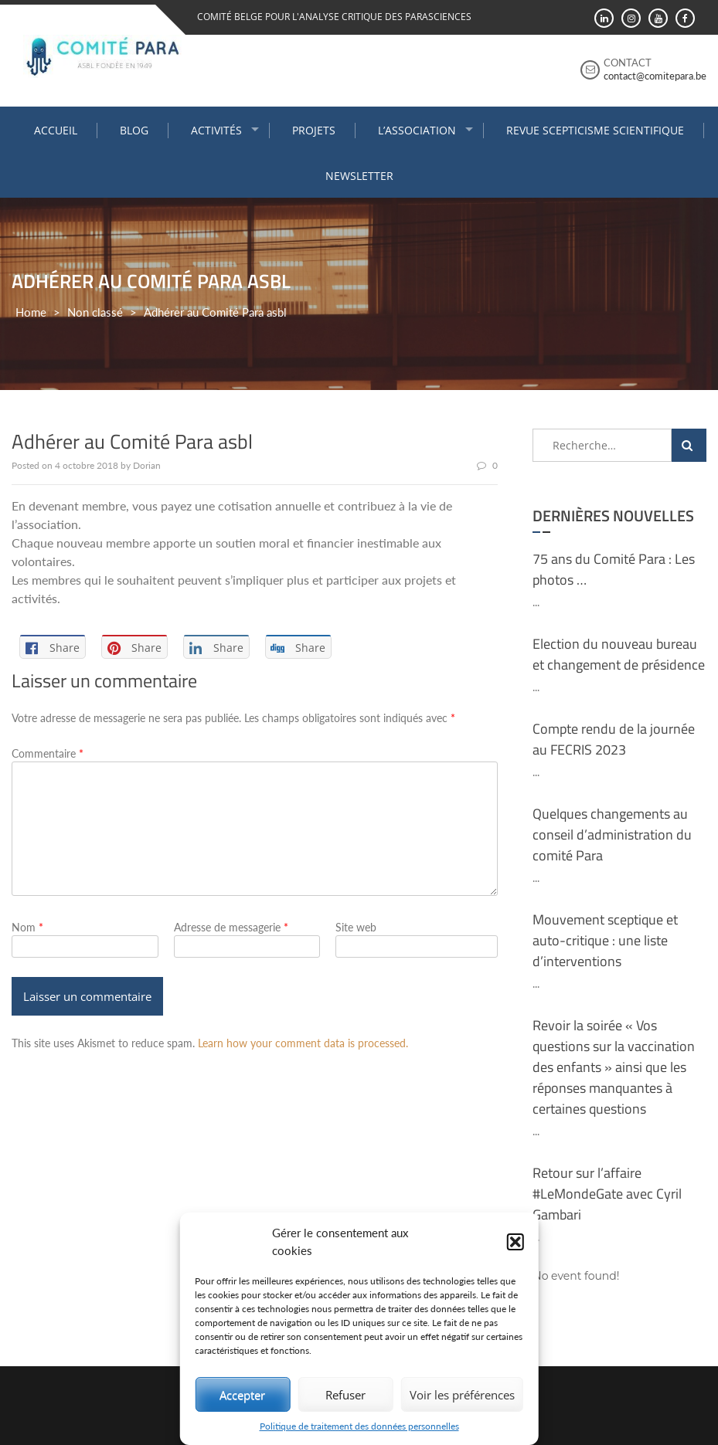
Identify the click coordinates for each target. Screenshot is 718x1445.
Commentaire (47, 753)
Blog (134, 130)
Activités (216, 130)
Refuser (345, 1395)
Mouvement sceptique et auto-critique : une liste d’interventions (605, 940)
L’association (417, 130)
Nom (27, 927)
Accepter (242, 1395)
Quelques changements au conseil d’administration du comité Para (612, 834)
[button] (515, 1242)
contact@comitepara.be (655, 76)
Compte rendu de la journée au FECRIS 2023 (614, 739)
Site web (355, 927)
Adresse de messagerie (231, 927)
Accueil (55, 130)
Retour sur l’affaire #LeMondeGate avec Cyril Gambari (607, 1193)
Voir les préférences (462, 1395)
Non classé (95, 312)
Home (30, 312)
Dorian (147, 465)
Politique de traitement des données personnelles (359, 1426)
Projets (313, 130)
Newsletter (359, 175)
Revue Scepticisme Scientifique (595, 130)
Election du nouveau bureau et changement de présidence (619, 654)
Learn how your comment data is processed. (303, 1043)
